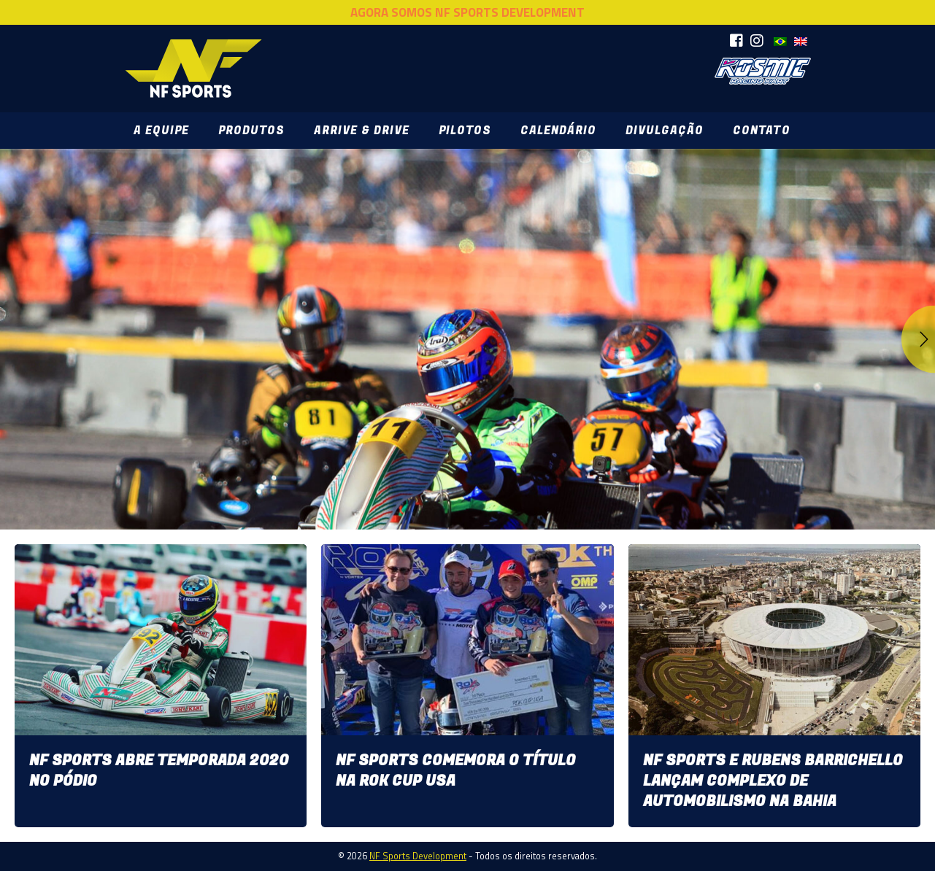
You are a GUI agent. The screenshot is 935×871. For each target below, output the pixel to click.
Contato (761, 131)
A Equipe (161, 131)
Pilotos (465, 131)
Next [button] (918, 339)
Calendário (558, 131)
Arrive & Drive (361, 131)
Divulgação (665, 131)
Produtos (251, 131)
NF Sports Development (193, 68)
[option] (467, 339)
